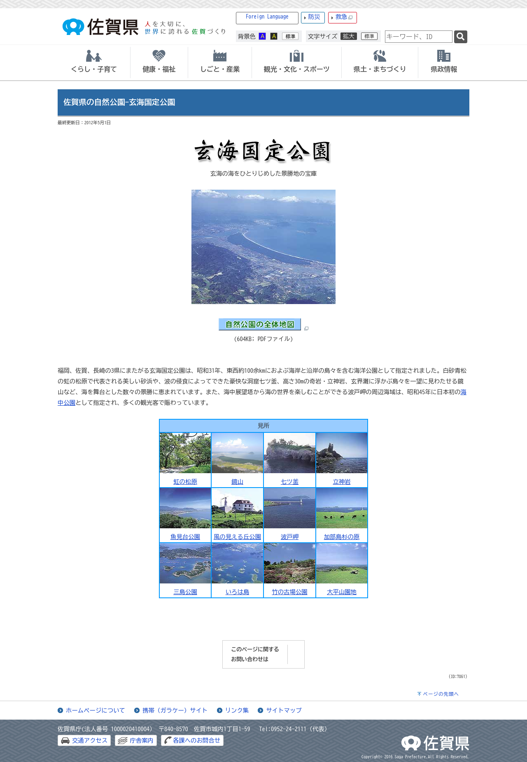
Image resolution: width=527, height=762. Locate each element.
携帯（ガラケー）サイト (175, 710)
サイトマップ (283, 710)
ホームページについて (95, 710)
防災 (314, 17)
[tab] (94, 62)
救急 (344, 17)
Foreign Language (267, 16)
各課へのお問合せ (196, 740)
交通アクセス (89, 740)
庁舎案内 (142, 740)
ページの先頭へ (441, 694)
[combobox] (418, 36)
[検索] (460, 36)
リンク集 (237, 710)
